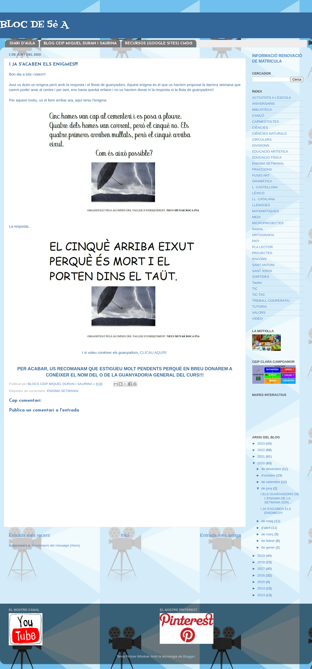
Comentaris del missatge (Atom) (56, 545)
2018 (261, 562)
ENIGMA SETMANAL (63, 391)
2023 (261, 443)
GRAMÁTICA (262, 181)
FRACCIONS (262, 169)
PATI (255, 241)
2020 (261, 463)
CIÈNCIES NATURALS (269, 133)
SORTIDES (260, 277)
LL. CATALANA (263, 199)
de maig (267, 521)
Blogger (188, 656)
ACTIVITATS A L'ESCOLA (271, 97)
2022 (261, 450)
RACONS (259, 259)
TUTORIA (259, 306)
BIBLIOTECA (262, 109)
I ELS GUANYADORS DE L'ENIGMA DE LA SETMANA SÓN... (280, 498)
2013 (261, 595)
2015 (261, 582)
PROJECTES (262, 253)
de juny (267, 488)
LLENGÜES (261, 205)
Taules (257, 283)
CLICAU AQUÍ (151, 353)
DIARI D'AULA (22, 43)
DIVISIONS (260, 145)
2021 (261, 456)
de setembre (271, 482)
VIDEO (257, 318)
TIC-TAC (258, 294)
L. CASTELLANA (265, 187)
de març (268, 534)
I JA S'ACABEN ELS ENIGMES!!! (276, 511)
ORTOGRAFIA (263, 235)
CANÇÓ (258, 115)
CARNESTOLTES (265, 121)
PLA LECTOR (262, 247)
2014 (261, 588)
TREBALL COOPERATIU (271, 300)
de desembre (271, 469)
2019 (261, 556)
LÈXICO (258, 193)
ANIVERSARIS (263, 103)
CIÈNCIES (260, 127)
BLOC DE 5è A (34, 25)
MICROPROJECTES (268, 223)
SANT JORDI (262, 271)
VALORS (259, 312)
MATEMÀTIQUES (265, 211)
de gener (268, 547)
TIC (255, 288)
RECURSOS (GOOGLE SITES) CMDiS (158, 43)
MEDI (256, 217)
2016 (261, 575)
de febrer (268, 541)
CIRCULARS (262, 139)
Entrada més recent (29, 535)
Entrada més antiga (220, 535)
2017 (261, 569)
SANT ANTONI (263, 265)
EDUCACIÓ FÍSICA (267, 157)
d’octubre (268, 475)
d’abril (266, 528)
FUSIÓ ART (261, 175)
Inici (125, 535)
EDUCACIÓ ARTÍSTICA (270, 151)
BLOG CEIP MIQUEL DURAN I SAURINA (80, 43)
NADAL (257, 229)
